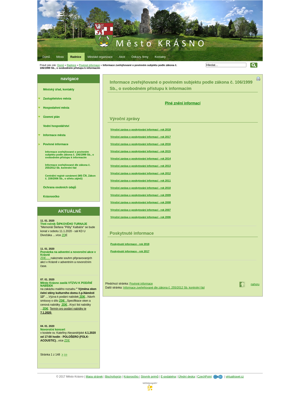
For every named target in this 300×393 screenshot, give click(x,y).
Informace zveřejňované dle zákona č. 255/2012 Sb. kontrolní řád (164, 287)
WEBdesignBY (150, 384)
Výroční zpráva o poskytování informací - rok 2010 (140, 187)
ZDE (67, 340)
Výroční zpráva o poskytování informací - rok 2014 (140, 158)
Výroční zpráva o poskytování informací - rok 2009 (140, 195)
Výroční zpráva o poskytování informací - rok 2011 (140, 180)
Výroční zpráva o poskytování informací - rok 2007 (140, 209)
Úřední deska (186, 376)
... (63, 300)
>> (65, 354)
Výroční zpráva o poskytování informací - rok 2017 (140, 136)
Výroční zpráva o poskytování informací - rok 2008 (140, 202)
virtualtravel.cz (235, 376)
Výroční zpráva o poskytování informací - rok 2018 (140, 129)
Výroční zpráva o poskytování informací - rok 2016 (140, 144)
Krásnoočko (131, 376)
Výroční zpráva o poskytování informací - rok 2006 (140, 217)
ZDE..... (45, 258)
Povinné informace (89, 65)
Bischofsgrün (113, 376)
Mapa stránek (94, 376)
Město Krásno (150, 23)
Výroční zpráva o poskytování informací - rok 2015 (140, 151)
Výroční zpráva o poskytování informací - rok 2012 (140, 173)
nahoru (255, 284)
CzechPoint (204, 376)
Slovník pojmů (149, 376)
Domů (60, 65)
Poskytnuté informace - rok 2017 (129, 251)
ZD (63, 235)
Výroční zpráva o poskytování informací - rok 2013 (140, 165)
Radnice (71, 65)
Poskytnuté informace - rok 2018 (129, 244)
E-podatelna (168, 376)
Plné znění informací (183, 103)
